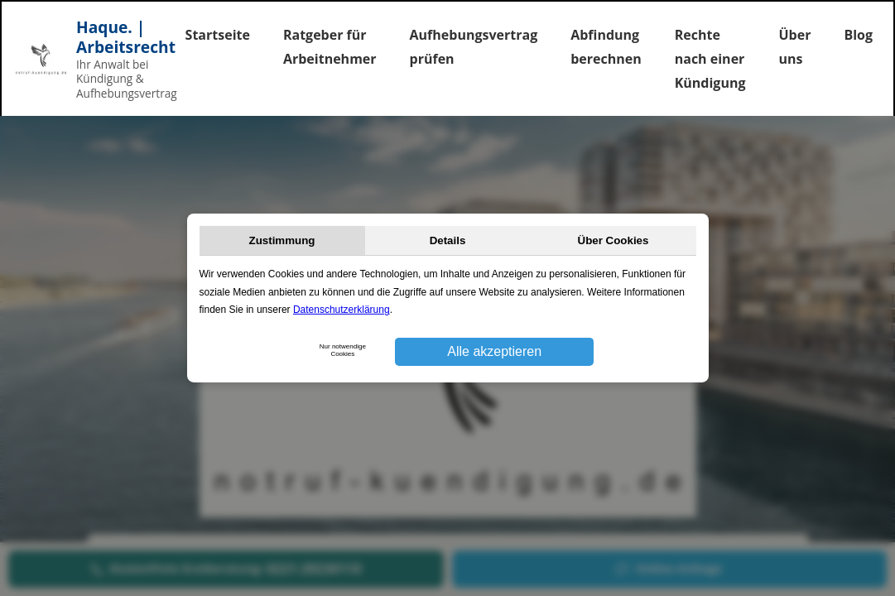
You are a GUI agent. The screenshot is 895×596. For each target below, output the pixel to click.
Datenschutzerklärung (341, 309)
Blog (858, 35)
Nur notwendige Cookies (343, 350)
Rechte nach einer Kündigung (710, 59)
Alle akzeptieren (494, 351)
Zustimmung (282, 240)
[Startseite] (75, 59)
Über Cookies (613, 240)
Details (448, 240)
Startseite (217, 35)
